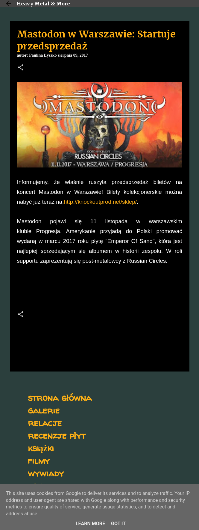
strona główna (60, 397)
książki (41, 448)
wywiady (46, 473)
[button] (20, 68)
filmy (39, 460)
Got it (118, 523)
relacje (45, 422)
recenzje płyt (56, 435)
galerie (44, 410)
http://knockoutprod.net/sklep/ (100, 202)
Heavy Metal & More (43, 4)
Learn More (90, 523)
